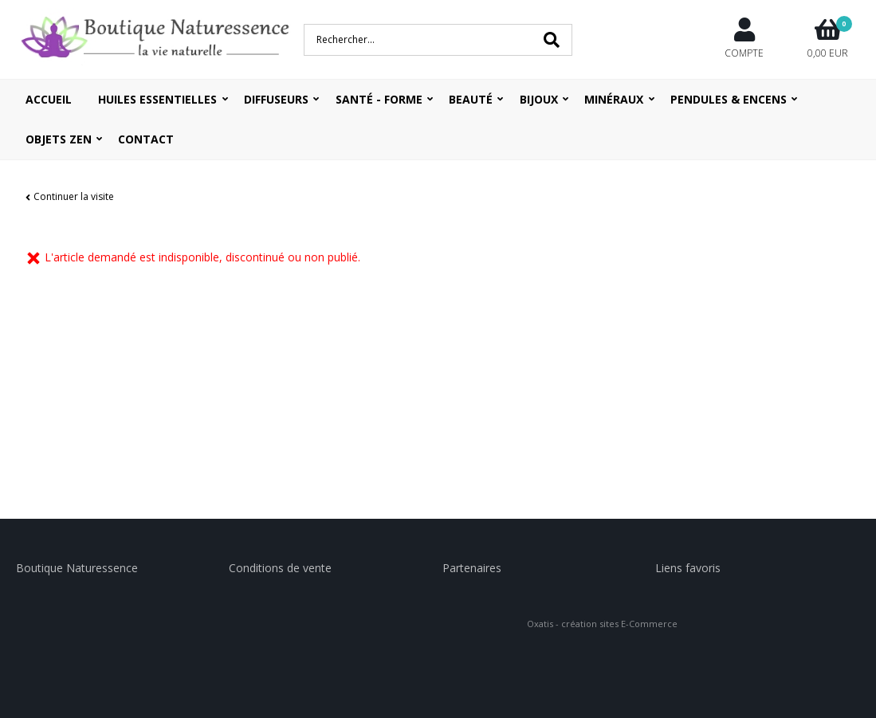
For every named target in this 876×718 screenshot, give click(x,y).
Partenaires (471, 567)
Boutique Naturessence (77, 567)
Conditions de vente (280, 567)
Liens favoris (688, 567)
